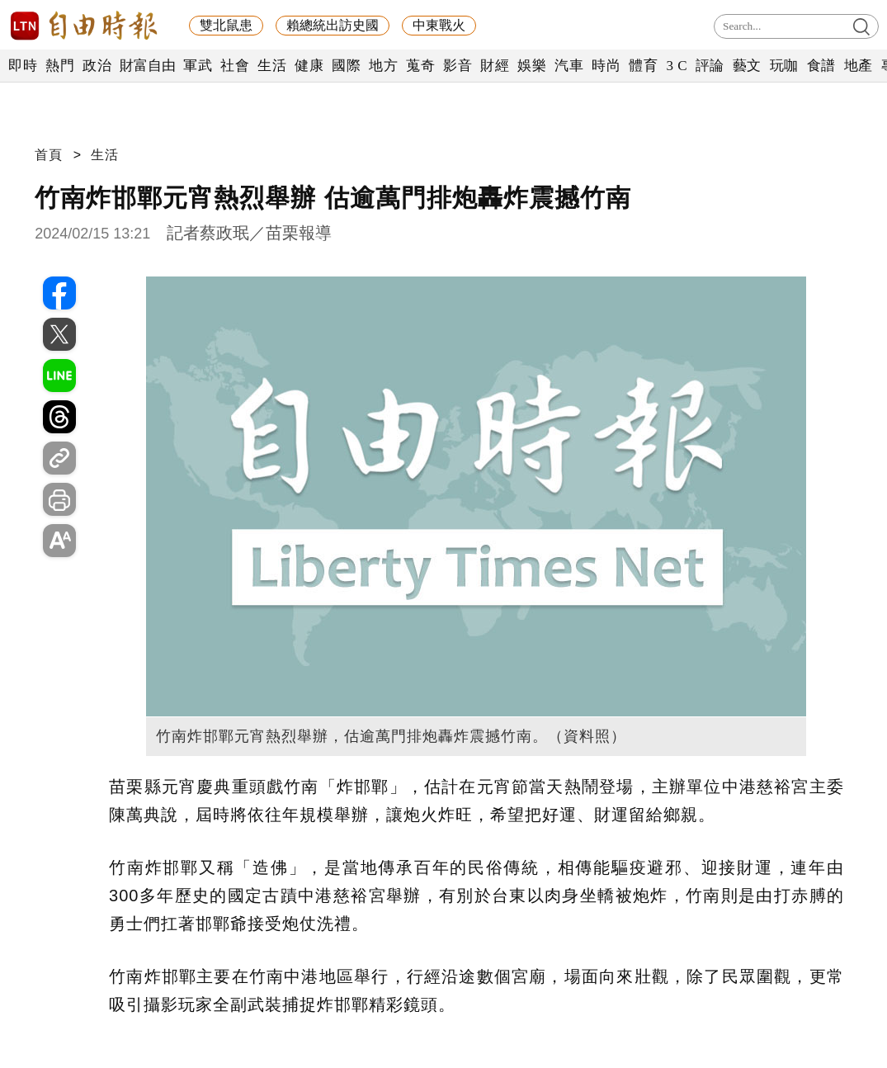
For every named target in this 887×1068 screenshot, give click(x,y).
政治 (97, 65)
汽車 (568, 65)
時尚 (606, 65)
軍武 (197, 65)
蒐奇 (420, 65)
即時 (22, 65)
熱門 (59, 65)
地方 (383, 65)
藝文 (747, 65)
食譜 (821, 65)
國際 (346, 65)
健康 (309, 65)
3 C (676, 65)
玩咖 (784, 65)
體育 (643, 65)
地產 (858, 65)
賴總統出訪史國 (332, 25)
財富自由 (147, 65)
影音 (457, 65)
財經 (494, 65)
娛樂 (531, 65)
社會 (234, 65)
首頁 (49, 155)
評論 (710, 65)
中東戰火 (439, 25)
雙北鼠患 (226, 25)
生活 (271, 65)
